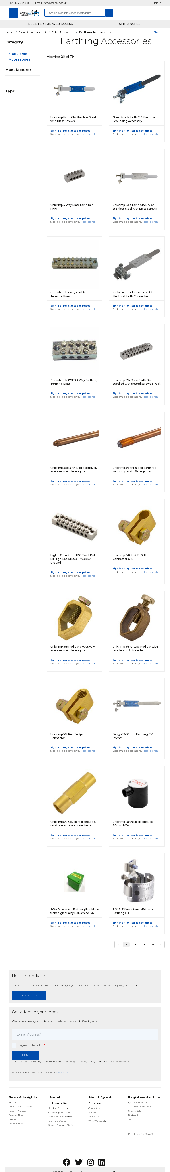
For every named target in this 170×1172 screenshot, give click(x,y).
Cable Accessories (62, 32)
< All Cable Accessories (19, 56)
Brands (12, 1102)
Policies (92, 1112)
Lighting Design (57, 1120)
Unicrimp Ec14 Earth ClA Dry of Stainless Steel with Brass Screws (135, 206)
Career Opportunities (60, 1112)
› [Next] (160, 944)
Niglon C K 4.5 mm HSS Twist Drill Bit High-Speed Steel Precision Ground (72, 558)
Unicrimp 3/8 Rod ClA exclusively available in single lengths (72, 648)
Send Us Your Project (20, 1106)
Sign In (157, 2)
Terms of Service (112, 1061)
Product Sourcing (58, 1108)
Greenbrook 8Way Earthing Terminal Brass (69, 294)
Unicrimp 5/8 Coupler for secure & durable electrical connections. (73, 823)
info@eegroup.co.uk (55, 2)
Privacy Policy (86, 1061)
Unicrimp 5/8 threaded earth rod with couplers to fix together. (134, 469)
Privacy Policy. (62, 1072)
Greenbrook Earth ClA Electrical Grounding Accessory (134, 119)
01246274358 (21, 2)
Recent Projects (17, 1110)
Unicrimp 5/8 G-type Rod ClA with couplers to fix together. (135, 648)
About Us (93, 1116)
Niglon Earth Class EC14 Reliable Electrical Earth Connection (134, 294)
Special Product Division (61, 1125)
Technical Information (60, 1116)
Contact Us (94, 1108)
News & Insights (23, 1097)
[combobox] (75, 13)
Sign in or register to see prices (70, 130)
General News (16, 1123)
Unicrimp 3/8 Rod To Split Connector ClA (130, 557)
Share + (158, 32)
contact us (29, 995)
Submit (26, 1055)
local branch (89, 134)
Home (9, 32)
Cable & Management (32, 32)
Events (12, 1119)
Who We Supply (97, 1120)
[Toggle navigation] (13, 13)
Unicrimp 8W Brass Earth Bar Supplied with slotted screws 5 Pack (136, 382)
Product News (16, 1115)
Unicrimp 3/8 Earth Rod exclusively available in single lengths (73, 469)
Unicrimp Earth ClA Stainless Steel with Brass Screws (73, 119)
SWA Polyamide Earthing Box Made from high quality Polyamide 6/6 (74, 911)
